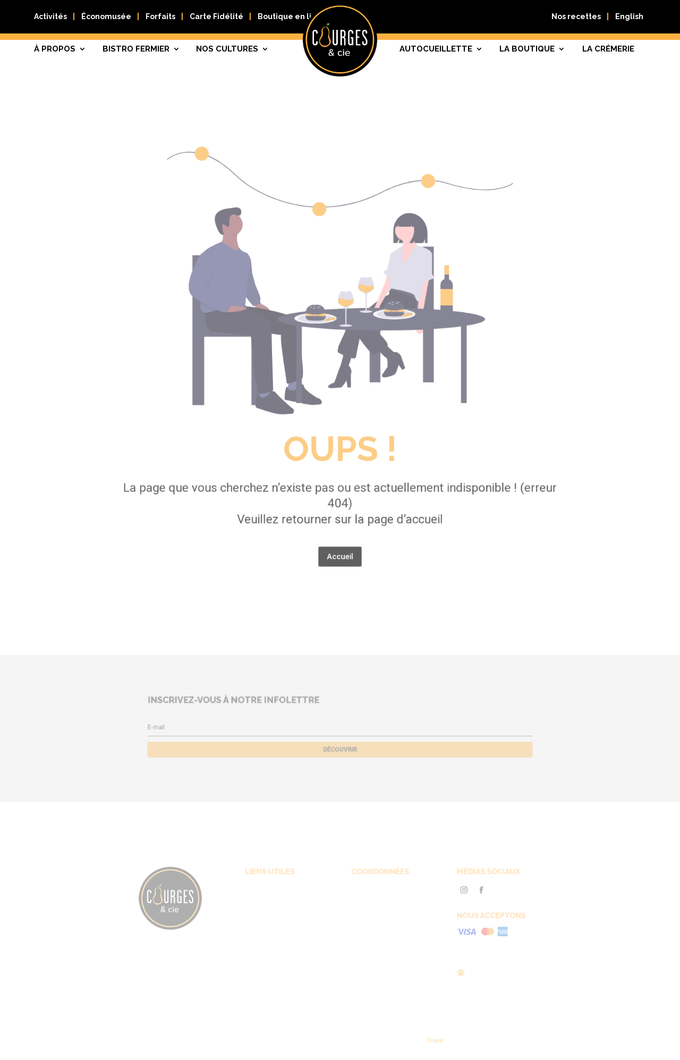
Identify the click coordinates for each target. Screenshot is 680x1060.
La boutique (527, 49)
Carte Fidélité (216, 16)
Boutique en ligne (292, 16)
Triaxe (419, 1040)
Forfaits (160, 16)
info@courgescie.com (373, 930)
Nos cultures (227, 49)
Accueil (340, 519)
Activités (50, 16)
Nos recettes (576, 16)
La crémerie (608, 49)
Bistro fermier (136, 49)
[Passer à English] (629, 18)
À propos (54, 49)
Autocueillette (436, 49)
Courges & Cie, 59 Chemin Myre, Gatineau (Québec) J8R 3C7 (377, 901)
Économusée (106, 16)
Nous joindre (278, 937)
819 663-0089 (363, 919)
